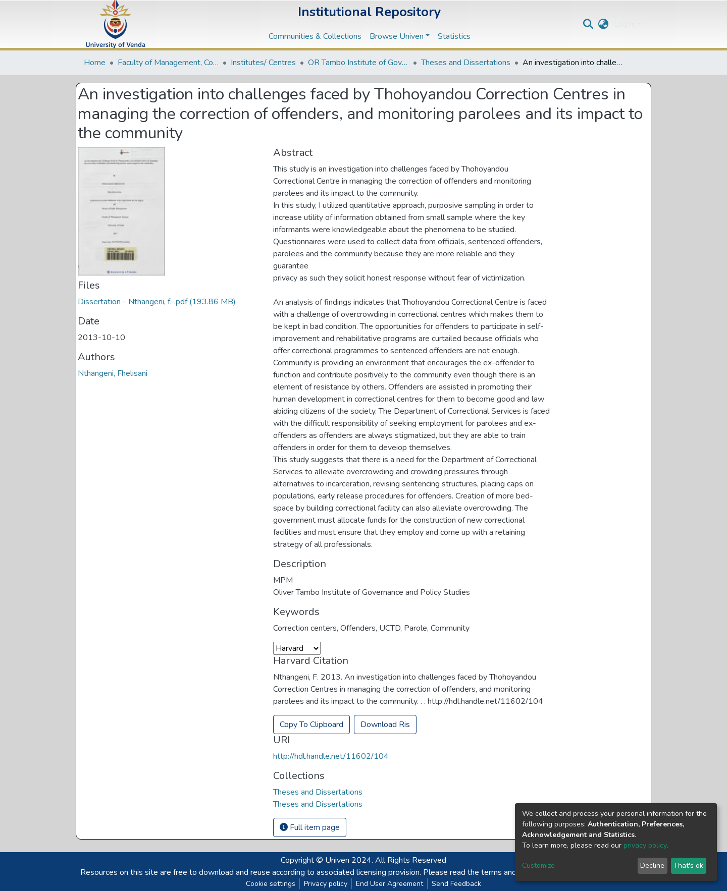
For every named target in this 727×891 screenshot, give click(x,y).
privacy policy (645, 845)
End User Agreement (389, 883)
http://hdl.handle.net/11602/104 (331, 756)
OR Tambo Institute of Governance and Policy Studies (358, 62)
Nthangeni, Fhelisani (112, 373)
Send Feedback (456, 883)
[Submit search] (588, 24)
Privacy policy (325, 883)
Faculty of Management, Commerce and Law (168, 62)
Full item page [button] (310, 827)
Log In (625, 24)
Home (95, 62)
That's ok (688, 865)
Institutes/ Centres (263, 62)
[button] (603, 24)
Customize (538, 865)
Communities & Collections (315, 36)
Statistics (454, 36)
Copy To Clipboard (311, 724)
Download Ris (385, 724)
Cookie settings (270, 883)
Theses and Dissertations (465, 62)
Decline (652, 865)
